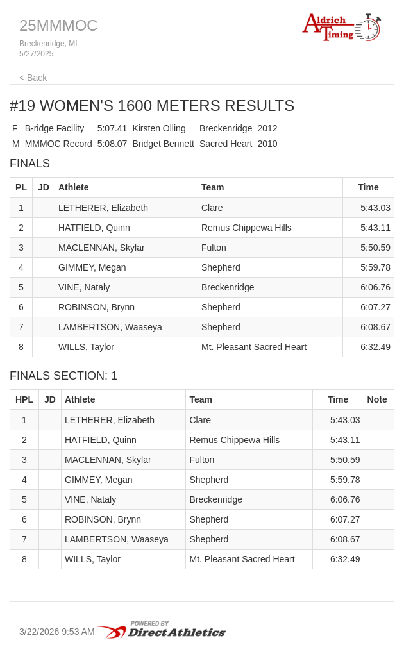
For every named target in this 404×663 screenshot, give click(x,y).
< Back (33, 77)
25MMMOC (58, 25)
